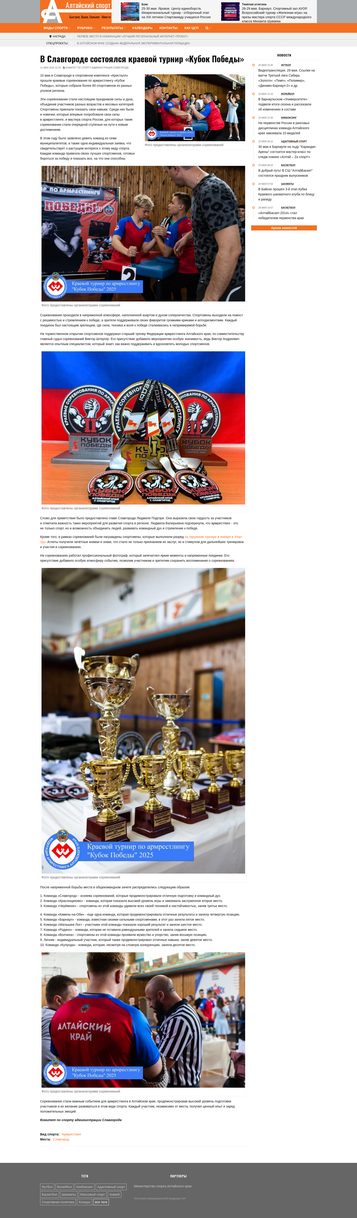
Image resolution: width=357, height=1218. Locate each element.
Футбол (47, 1187)
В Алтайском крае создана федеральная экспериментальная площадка (133, 43)
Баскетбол (49, 1194)
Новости (284, 55)
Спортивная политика (58, 1202)
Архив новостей (284, 228)
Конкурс (85, 1202)
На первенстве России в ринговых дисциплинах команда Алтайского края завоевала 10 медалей (283, 128)
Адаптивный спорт (111, 1187)
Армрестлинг (71, 1134)
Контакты (168, 28)
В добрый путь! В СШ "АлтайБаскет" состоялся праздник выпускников (285, 173)
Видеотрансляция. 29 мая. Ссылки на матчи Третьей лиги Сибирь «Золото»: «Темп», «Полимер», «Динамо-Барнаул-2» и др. (286, 78)
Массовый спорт (92, 1194)
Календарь (142, 28)
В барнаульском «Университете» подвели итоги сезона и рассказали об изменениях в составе (284, 104)
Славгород (61, 1139)
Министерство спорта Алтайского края (163, 1186)
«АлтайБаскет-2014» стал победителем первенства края (281, 215)
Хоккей (114, 1194)
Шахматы (69, 1194)
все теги (101, 1202)
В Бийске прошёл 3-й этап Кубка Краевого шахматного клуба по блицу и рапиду (286, 194)
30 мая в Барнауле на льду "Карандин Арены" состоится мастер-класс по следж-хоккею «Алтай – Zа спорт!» (286, 152)
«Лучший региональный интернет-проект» (132, 36)
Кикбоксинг (84, 1187)
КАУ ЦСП (191, 28)
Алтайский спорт (88, 5)
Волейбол (64, 1187)
